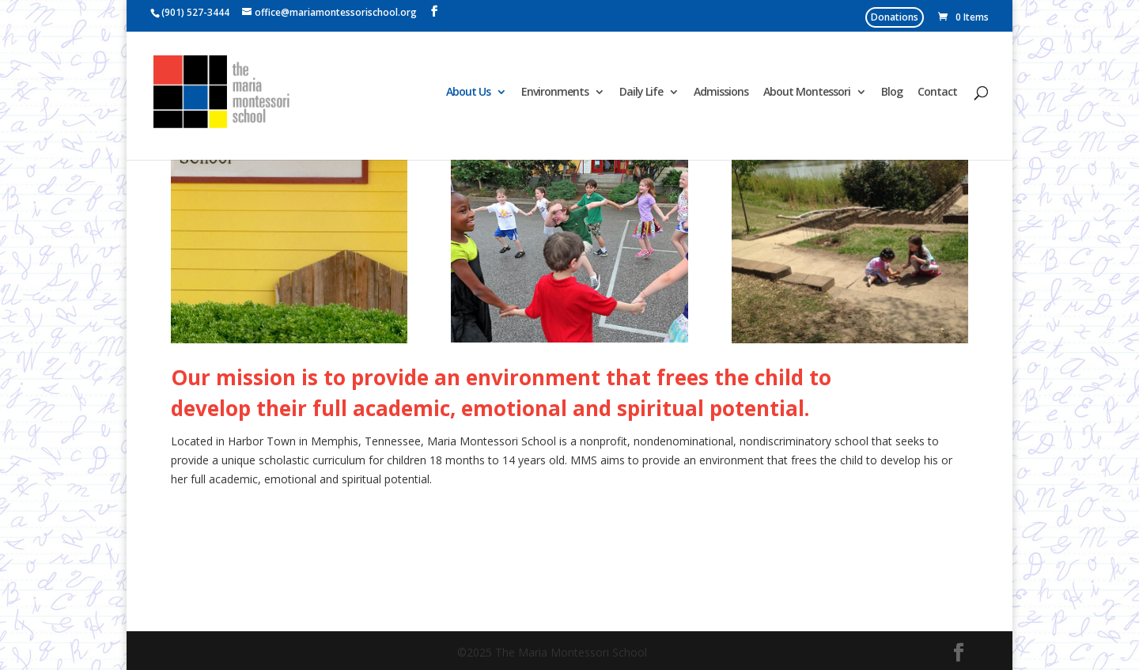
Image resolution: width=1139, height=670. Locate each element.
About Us (468, 92)
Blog (891, 92)
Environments (554, 92)
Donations (894, 17)
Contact (937, 92)
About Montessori (806, 92)
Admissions (721, 92)
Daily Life (641, 92)
